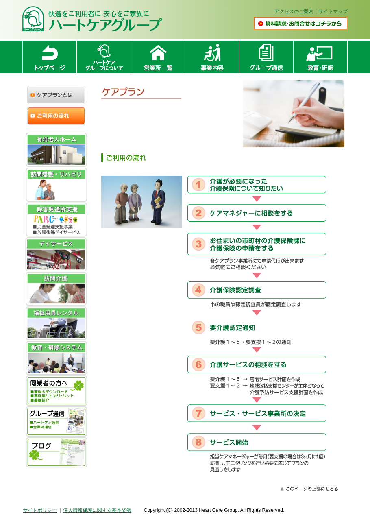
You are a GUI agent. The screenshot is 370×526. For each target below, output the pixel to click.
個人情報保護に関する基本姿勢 (97, 510)
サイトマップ (333, 11)
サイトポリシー (40, 510)
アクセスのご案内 (293, 11)
